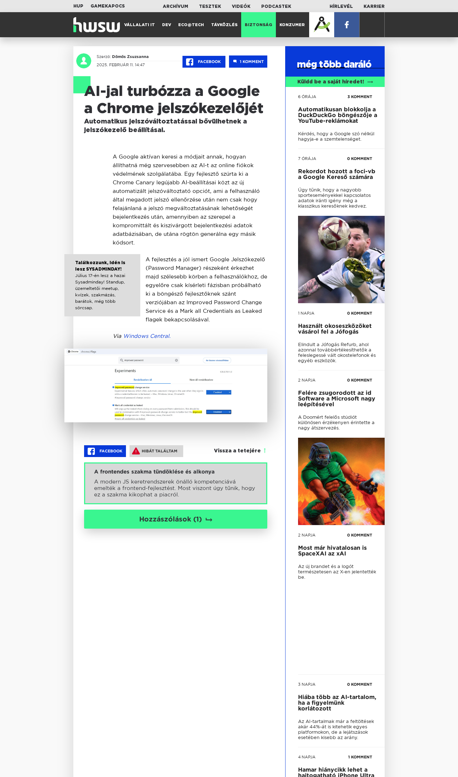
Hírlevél (341, 6)
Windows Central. (147, 336)
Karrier (374, 6)
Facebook (204, 61)
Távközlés (224, 25)
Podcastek (276, 6)
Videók (241, 6)
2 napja (307, 380)
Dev (166, 25)
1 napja (306, 313)
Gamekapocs (108, 6)
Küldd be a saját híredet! (335, 81)
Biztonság (258, 25)
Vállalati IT (139, 25)
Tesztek (210, 6)
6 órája (307, 96)
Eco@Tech (191, 25)
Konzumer (292, 25)
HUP (78, 6)
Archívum (175, 6)
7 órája (307, 158)
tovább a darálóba (331, 534)
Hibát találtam (154, 451)
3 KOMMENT (359, 96)
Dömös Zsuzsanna (130, 56)
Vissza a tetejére (237, 450)
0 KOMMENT (359, 158)
